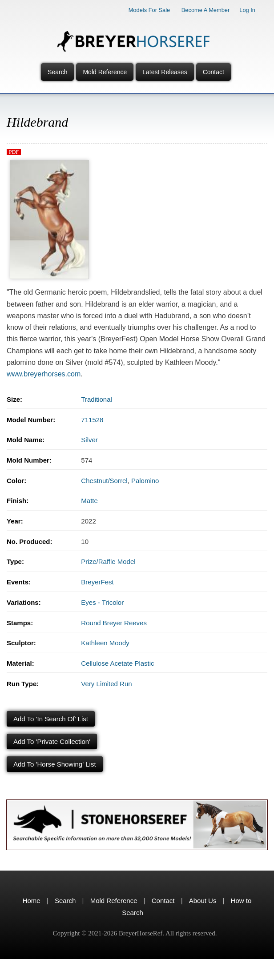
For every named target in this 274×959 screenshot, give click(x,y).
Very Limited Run (106, 683)
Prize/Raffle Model (108, 561)
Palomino (145, 480)
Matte (89, 500)
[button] (49, 162)
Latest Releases (164, 72)
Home (31, 900)
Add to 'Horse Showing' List (54, 764)
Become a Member (205, 10)
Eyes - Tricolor (102, 602)
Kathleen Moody (105, 643)
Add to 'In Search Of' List (50, 719)
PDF (14, 152)
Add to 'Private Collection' (51, 741)
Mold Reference (105, 72)
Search (57, 72)
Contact (213, 72)
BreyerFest (97, 582)
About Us (203, 900)
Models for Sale (149, 10)
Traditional (96, 399)
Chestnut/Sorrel (104, 480)
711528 (92, 420)
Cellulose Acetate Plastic (117, 663)
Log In (247, 10)
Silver (89, 440)
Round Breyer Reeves (114, 623)
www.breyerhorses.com (44, 374)
